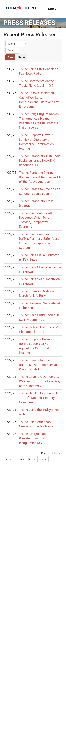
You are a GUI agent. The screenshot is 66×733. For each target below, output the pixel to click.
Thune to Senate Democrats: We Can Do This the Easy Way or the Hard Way (39, 381)
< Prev (20, 459)
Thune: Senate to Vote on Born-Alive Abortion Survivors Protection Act (39, 364)
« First (9, 459)
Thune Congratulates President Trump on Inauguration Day (33, 438)
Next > (31, 459)
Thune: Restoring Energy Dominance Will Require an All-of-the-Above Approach (40, 177)
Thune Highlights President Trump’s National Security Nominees (38, 397)
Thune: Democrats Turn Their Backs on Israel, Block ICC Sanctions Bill (39, 160)
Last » (43, 459)
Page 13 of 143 (50, 453)
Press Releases (29, 22)
